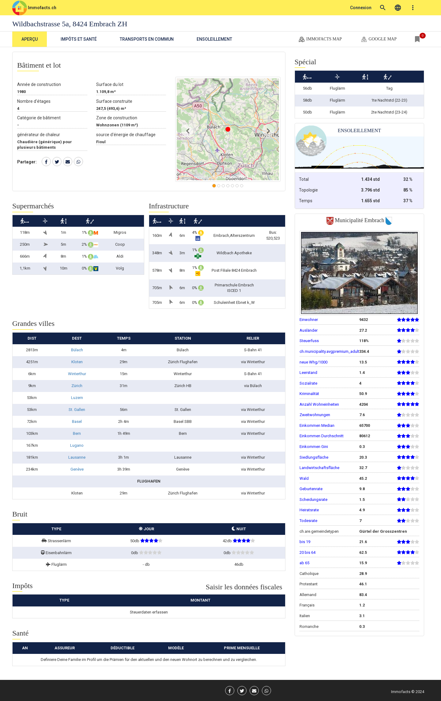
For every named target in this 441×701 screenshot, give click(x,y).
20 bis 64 (307, 552)
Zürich (76, 385)
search (382, 7)
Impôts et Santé (79, 39)
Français (307, 605)
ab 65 (304, 563)
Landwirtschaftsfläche (319, 467)
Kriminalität (309, 393)
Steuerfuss (309, 340)
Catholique (309, 573)
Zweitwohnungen (315, 414)
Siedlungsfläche (314, 457)
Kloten (77, 362)
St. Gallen (77, 409)
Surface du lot (109, 84)
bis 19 (305, 541)
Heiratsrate (309, 510)
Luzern (77, 397)
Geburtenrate (311, 489)
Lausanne (76, 457)
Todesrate (308, 520)
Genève (77, 469)
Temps (305, 200)
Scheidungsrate (313, 499)
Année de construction (39, 84)
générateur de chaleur (38, 134)
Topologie (308, 190)
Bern (77, 433)
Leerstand (308, 372)
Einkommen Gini (314, 446)
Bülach (77, 350)
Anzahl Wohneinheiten (319, 404)
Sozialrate (308, 383)
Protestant (309, 584)
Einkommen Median (317, 425)
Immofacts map (320, 39)
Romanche (309, 626)
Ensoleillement (214, 39)
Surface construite (114, 101)
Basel (77, 421)
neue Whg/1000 (313, 362)
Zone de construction (116, 117)
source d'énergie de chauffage (126, 134)
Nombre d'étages (34, 101)
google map (378, 39)
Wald (304, 478)
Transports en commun (147, 39)
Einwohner (309, 319)
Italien (305, 615)
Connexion (360, 7)
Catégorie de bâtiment (39, 117)
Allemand (308, 594)
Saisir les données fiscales (244, 587)
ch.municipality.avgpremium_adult (329, 351)
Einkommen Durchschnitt (322, 436)
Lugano (77, 445)
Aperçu (29, 39)
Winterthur (77, 373)
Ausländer (309, 330)
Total (304, 179)
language (397, 7)
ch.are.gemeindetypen (319, 531)
